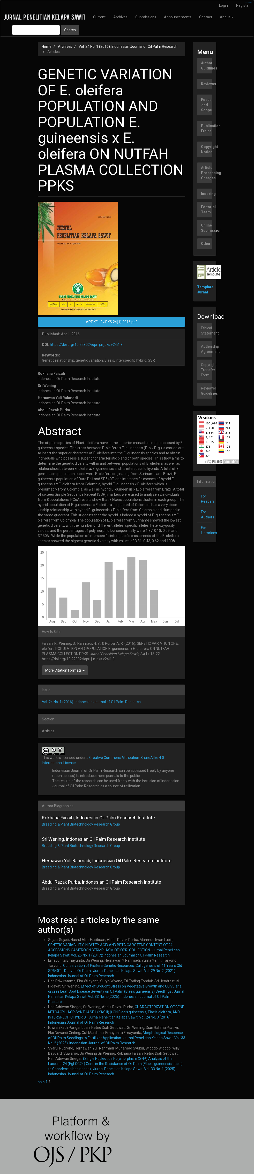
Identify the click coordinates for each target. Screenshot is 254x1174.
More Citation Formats (65, 670)
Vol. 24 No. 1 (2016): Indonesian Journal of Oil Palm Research (128, 46)
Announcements (177, 17)
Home (46, 46)
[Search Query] (36, 30)
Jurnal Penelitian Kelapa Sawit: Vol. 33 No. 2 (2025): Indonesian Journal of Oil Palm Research (116, 996)
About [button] (226, 17)
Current (99, 17)
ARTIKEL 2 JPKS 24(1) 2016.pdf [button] (111, 322)
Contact (205, 17)
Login (223, 5)
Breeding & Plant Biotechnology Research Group (81, 824)
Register (243, 5)
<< (40, 1082)
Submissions (145, 17)
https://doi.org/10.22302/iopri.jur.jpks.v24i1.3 (86, 345)
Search (70, 30)
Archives (120, 17)
